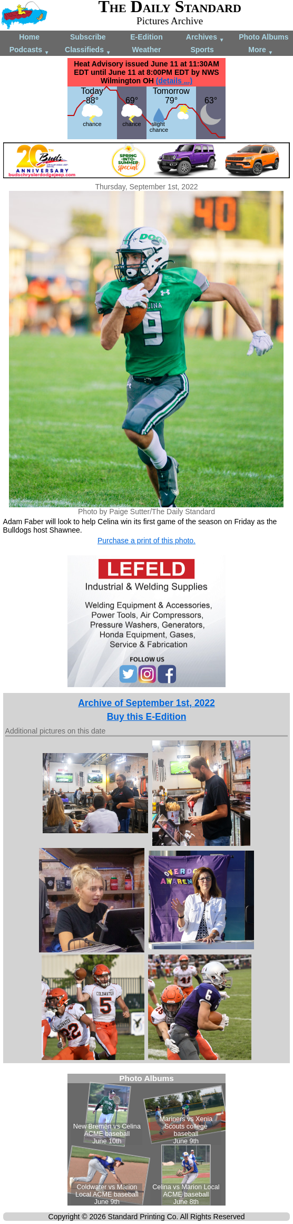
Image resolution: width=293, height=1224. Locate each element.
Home (29, 37)
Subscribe (88, 37)
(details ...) (174, 80)
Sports (201, 49)
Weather (146, 49)
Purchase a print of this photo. (146, 540)
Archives (205, 38)
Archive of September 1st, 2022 (146, 703)
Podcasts (29, 50)
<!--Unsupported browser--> (146, 1140)
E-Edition (146, 37)
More (260, 50)
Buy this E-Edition (147, 716)
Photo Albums (263, 37)
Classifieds (88, 50)
